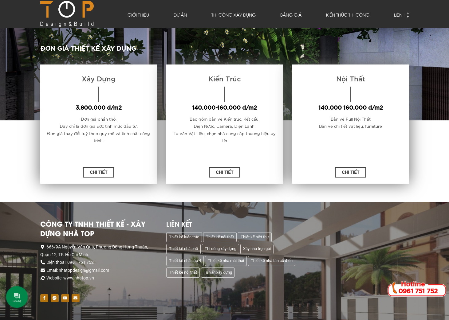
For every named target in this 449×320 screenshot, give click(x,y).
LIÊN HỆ (401, 15)
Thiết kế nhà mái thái (226, 260)
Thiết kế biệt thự (255, 237)
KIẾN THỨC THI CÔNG (347, 15)
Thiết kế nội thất (220, 237)
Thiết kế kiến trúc (184, 237)
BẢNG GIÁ (290, 15)
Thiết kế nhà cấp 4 (185, 260)
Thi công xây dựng (220, 248)
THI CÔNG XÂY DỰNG (233, 15)
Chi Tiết (98, 172)
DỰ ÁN (180, 15)
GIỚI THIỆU (138, 15)
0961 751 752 (418, 290)
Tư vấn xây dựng (218, 272)
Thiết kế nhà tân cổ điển (272, 260)
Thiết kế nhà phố (183, 248)
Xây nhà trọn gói (257, 248)
